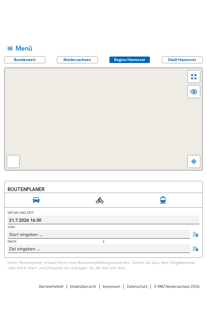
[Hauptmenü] (103, 48)
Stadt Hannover (182, 59)
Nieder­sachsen (77, 59)
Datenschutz (137, 286)
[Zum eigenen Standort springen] (193, 161)
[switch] (194, 76)
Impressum (111, 286)
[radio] (36, 200)
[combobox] (99, 234)
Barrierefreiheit (51, 286)
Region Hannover (129, 59)
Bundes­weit (24, 59)
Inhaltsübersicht (83, 286)
